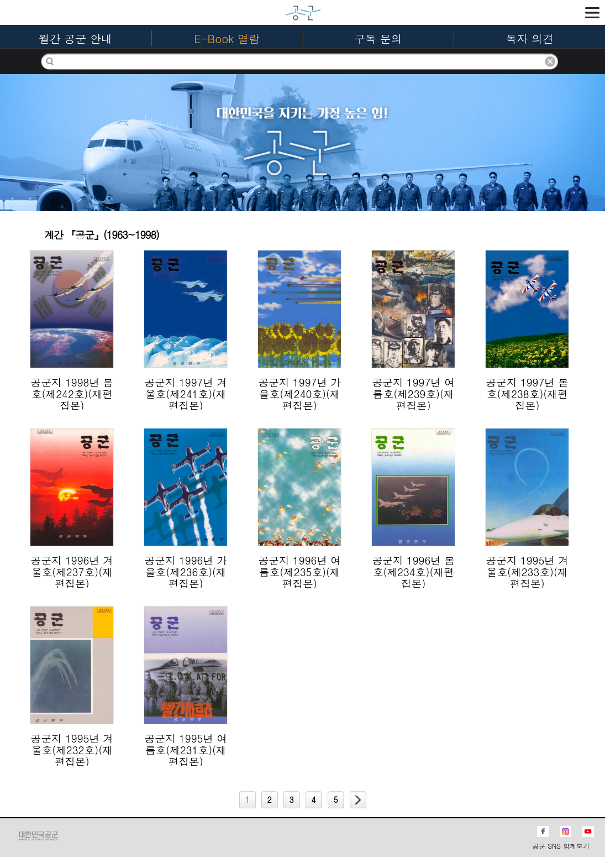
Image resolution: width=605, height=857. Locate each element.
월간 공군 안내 (75, 38)
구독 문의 (378, 38)
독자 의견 (530, 38)
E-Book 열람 (227, 38)
